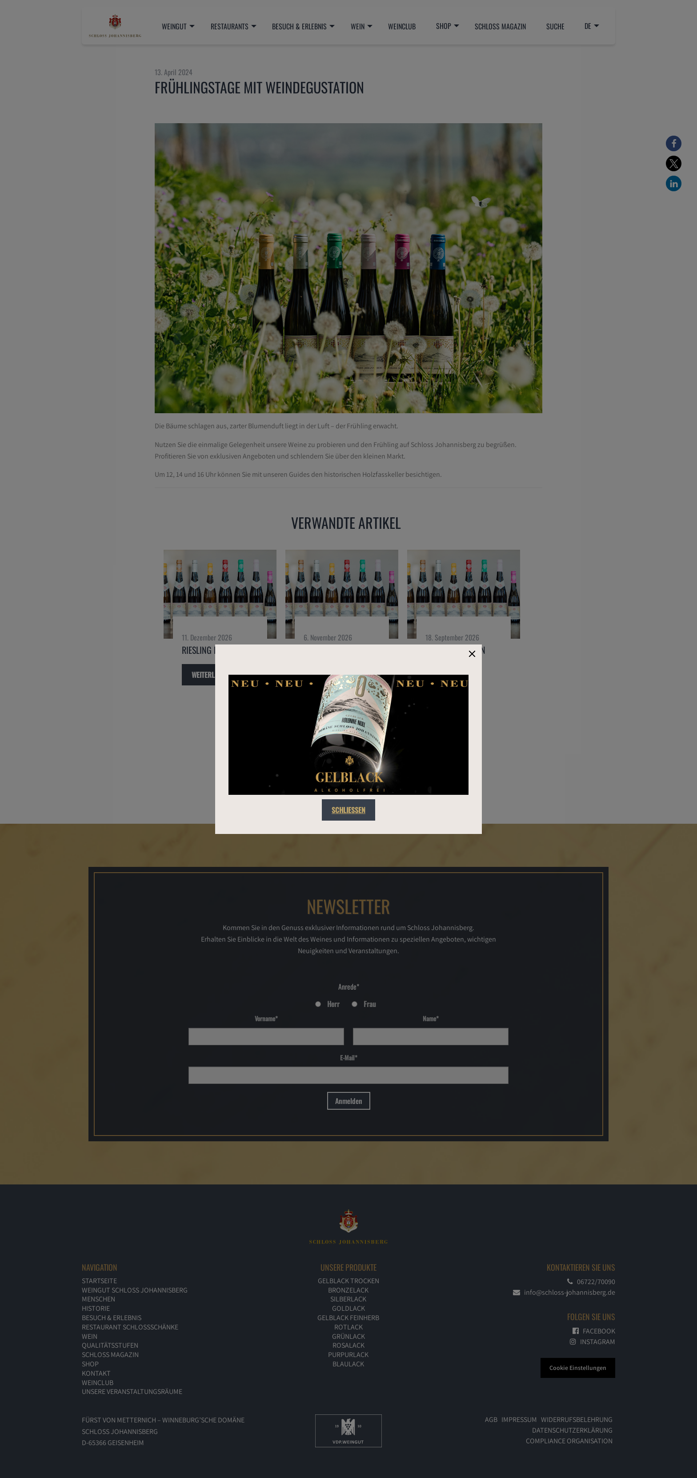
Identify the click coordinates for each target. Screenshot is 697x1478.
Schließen (348, 810)
